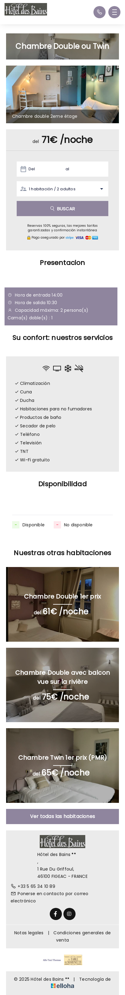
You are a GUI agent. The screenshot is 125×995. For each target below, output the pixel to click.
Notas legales (29, 933)
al (67, 169)
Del (32, 169)
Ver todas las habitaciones (62, 816)
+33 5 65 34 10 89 (33, 886)
